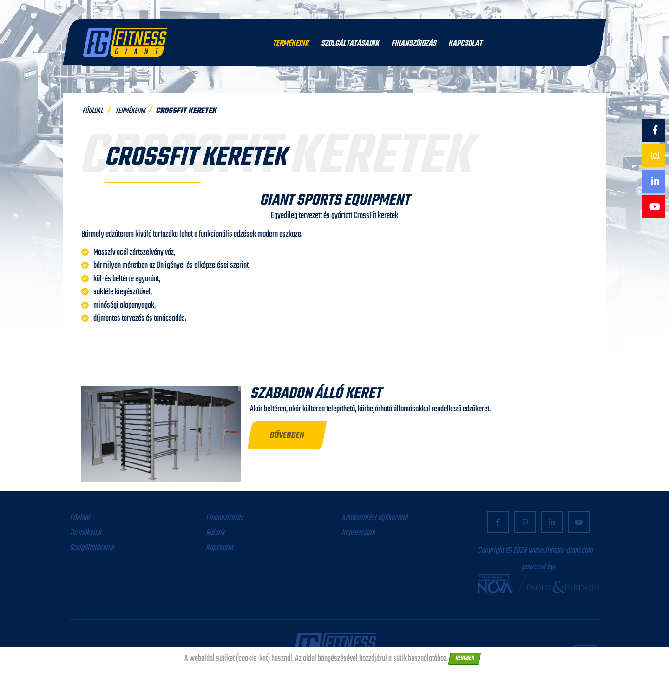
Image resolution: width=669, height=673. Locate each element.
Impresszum (358, 533)
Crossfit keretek (186, 111)
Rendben (465, 658)
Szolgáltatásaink (350, 44)
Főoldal (92, 111)
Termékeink (291, 44)
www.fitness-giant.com (560, 550)
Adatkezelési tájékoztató (374, 518)
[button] (287, 435)
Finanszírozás (413, 44)
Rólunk (215, 533)
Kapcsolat (465, 44)
